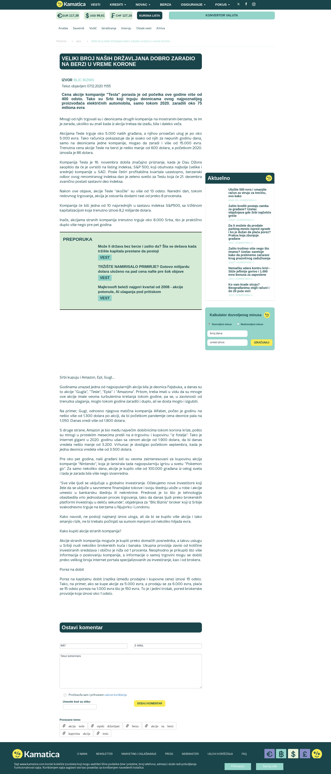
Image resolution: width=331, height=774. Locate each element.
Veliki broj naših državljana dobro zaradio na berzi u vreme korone (128, 61)
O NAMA (82, 754)
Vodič (93, 28)
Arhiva (160, 28)
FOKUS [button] (222, 4)
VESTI (95, 4)
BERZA (165, 4)
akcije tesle (75, 725)
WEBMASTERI (190, 754)
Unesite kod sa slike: (77, 701)
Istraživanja (109, 28)
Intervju (126, 28)
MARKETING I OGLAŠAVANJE (138, 754)
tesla (104, 733)
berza (134, 725)
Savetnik (78, 28)
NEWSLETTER (104, 754)
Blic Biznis (83, 80)
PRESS (169, 754)
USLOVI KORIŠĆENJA (220, 754)
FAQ (244, 754)
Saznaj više (270, 766)
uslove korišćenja (115, 695)
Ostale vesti (143, 28)
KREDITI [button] (118, 4)
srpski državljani (107, 725)
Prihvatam (237, 766)
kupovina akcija (78, 733)
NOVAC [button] (143, 4)
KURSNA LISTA (149, 15)
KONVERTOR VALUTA (222, 15)
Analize (63, 28)
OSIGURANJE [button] (193, 4)
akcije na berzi (160, 725)
